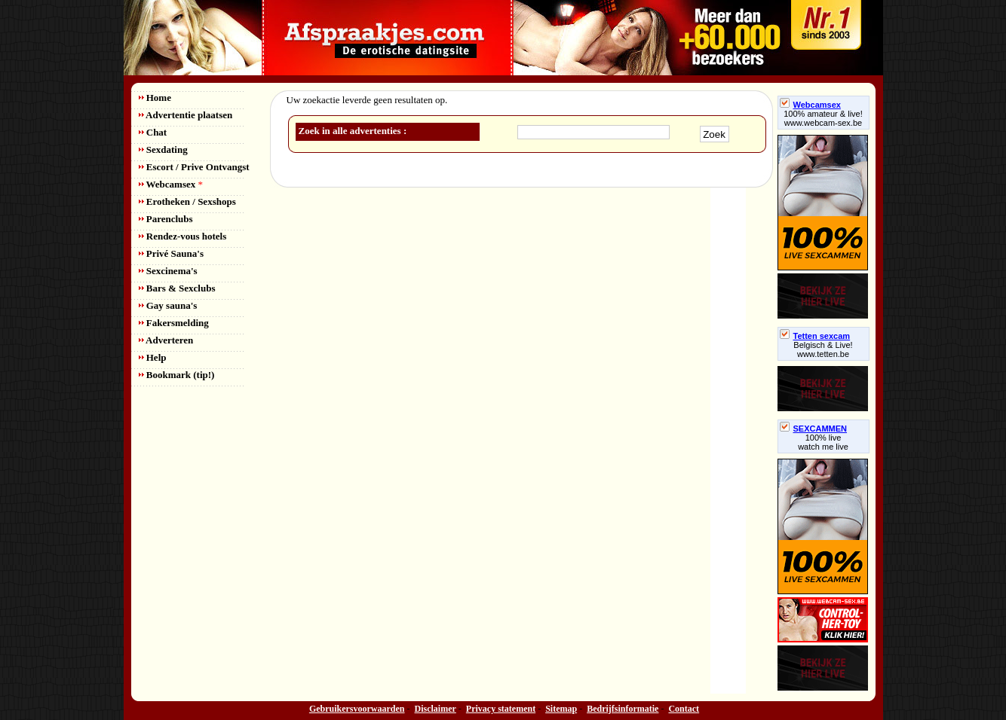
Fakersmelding (174, 322)
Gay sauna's (168, 305)
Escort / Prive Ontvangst (194, 166)
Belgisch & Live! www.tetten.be (822, 349)
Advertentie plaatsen (186, 115)
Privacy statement (500, 708)
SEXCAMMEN (814, 428)
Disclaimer (435, 708)
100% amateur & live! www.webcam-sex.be (823, 118)
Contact (683, 708)
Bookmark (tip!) (177, 374)
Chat (153, 132)
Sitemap (561, 708)
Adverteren (166, 340)
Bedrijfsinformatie (622, 708)
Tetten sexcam (815, 335)
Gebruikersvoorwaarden (357, 708)
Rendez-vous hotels (183, 236)
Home (155, 97)
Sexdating (163, 149)
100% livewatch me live (823, 442)
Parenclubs (166, 218)
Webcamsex (171, 184)
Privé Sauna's (171, 253)
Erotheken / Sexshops (187, 201)
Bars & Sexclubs (177, 288)
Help (153, 357)
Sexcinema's (168, 270)
